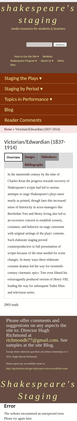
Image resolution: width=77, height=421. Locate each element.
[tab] (13, 157)
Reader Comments (23, 120)
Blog (9, 110)
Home (8, 129)
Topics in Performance (28, 99)
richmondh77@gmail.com (32, 340)
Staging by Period (24, 89)
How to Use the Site (26, 56)
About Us (47, 61)
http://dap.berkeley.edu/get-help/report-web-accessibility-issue (37, 368)
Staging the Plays (23, 78)
